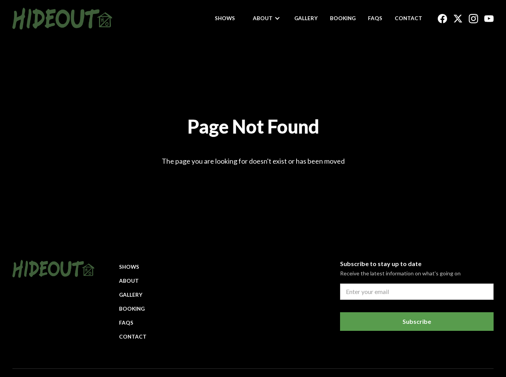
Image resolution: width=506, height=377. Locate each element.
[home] (62, 18)
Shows (225, 18)
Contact (408, 18)
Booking (343, 18)
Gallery (306, 18)
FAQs (375, 18)
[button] (266, 18)
